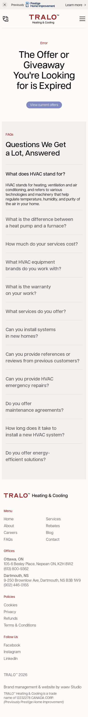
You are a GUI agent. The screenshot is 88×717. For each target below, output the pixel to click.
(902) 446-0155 (16, 585)
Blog (49, 532)
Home (9, 518)
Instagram (12, 651)
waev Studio (71, 686)
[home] (44, 19)
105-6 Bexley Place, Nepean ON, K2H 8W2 (38, 563)
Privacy (10, 611)
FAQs (8, 539)
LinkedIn (11, 658)
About (9, 525)
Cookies (10, 604)
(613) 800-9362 (16, 568)
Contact (52, 539)
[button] (81, 18)
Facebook (12, 645)
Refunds (11, 618)
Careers (10, 532)
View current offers (44, 104)
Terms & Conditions (20, 625)
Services (53, 518)
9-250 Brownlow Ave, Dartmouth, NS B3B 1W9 (42, 580)
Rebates (53, 525)
